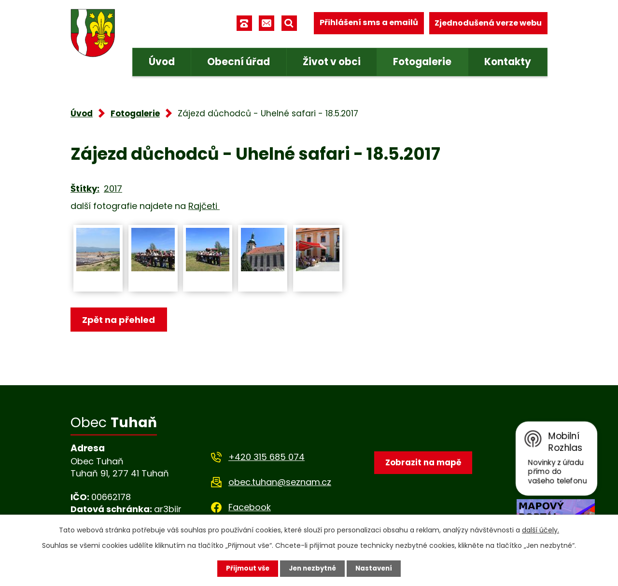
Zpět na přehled (120, 320)
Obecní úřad (238, 62)
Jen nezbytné (312, 568)
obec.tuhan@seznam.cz (279, 482)
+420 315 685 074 (266, 457)
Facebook (249, 507)
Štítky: (84, 188)
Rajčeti (204, 206)
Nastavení (376, 568)
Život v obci (332, 62)
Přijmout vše (245, 568)
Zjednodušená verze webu (488, 22)
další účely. (540, 529)
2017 (113, 188)
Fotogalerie (422, 62)
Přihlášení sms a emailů (369, 22)
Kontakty (507, 62)
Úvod (162, 62)
